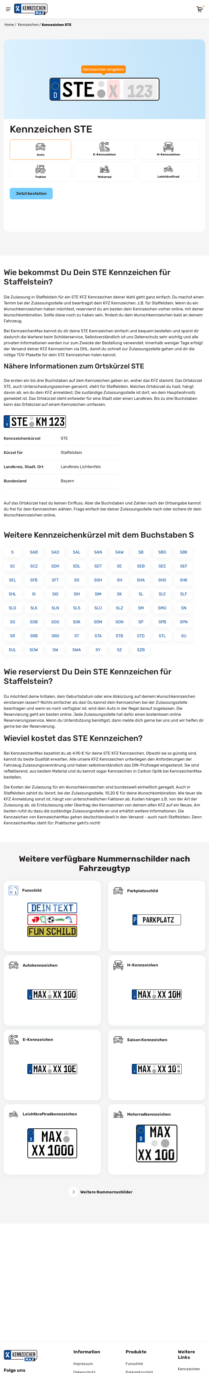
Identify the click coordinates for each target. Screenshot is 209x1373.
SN (183, 608)
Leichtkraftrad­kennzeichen (50, 1114)
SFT (55, 580)
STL (162, 636)
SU (183, 636)
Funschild (32, 890)
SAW (119, 552)
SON (119, 622)
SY (98, 650)
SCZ (34, 566)
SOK (77, 622)
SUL (12, 650)
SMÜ (162, 608)
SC (12, 566)
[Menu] (8, 9)
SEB (141, 566)
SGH (98, 580)
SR (12, 636)
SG (76, 580)
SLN (55, 608)
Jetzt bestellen (31, 193)
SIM (98, 594)
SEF (183, 566)
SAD (55, 552)
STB (119, 636)
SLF (183, 594)
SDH (55, 566)
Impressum (83, 1364)
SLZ (119, 608)
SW (55, 650)
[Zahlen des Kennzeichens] (140, 89)
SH (119, 580)
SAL (76, 552)
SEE (162, 566)
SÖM (98, 622)
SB (141, 552)
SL (141, 594)
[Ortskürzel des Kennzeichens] (78, 89)
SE (119, 566)
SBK (184, 552)
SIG (55, 594)
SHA (141, 580)
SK (119, 594)
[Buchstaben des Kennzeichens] (114, 89)
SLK (34, 608)
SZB (141, 650)
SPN (184, 622)
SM (141, 608)
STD (141, 636)
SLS (76, 608)
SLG (12, 608)
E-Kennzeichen (38, 1039)
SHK (184, 580)
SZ (119, 650)
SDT (98, 566)
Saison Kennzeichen (147, 1039)
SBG (162, 552)
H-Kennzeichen (142, 965)
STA (98, 636)
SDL (76, 566)
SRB (34, 636)
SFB (34, 580)
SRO (55, 636)
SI (34, 594)
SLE (162, 594)
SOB (34, 622)
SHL (12, 594)
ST (76, 636)
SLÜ (98, 608)
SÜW (34, 650)
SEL (12, 580)
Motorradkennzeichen (149, 1114)
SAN (98, 552)
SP (140, 622)
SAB (34, 552)
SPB (162, 622)
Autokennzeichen (40, 965)
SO (12, 622)
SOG (55, 622)
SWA (76, 650)
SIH (77, 594)
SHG (162, 580)
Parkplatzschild (142, 890)
